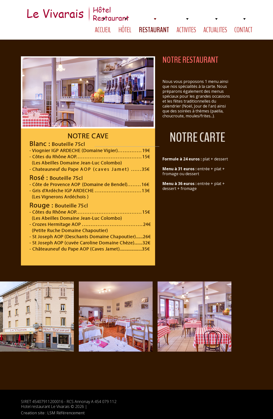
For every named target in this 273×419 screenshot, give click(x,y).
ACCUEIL (103, 30)
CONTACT (243, 30)
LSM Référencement (66, 413)
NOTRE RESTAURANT (190, 60)
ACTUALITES (215, 30)
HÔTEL (124, 30)
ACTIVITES (186, 30)
